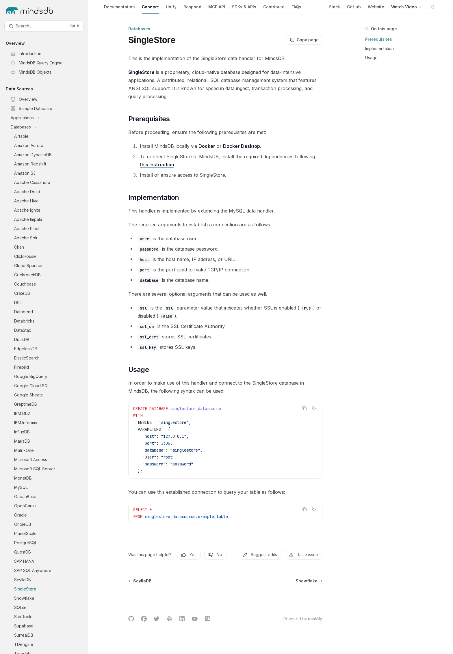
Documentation (119, 9)
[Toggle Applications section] (48, 117)
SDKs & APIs (244, 9)
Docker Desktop (241, 146)
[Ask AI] (314, 408)
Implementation (379, 48)
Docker (206, 146)
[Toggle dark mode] (432, 7)
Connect (150, 9)
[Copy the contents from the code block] (304, 408)
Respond (192, 9)
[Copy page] (304, 40)
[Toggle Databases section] (48, 127)
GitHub (354, 6)
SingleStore (141, 72)
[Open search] (44, 26)
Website (376, 6)
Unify (171, 9)
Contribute (274, 9)
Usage (371, 57)
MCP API (216, 9)
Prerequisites (378, 39)
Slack (334, 6)
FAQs (296, 9)
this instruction (157, 164)
